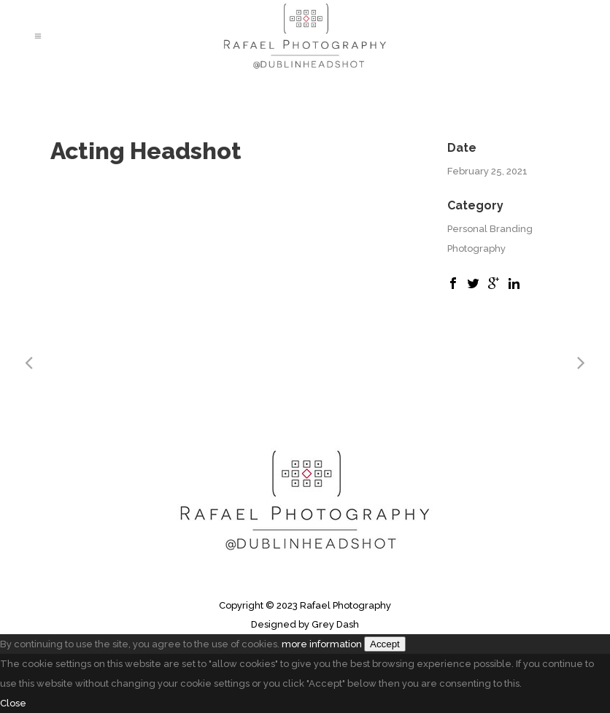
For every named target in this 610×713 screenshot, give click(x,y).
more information (322, 644)
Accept (385, 644)
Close (13, 703)
